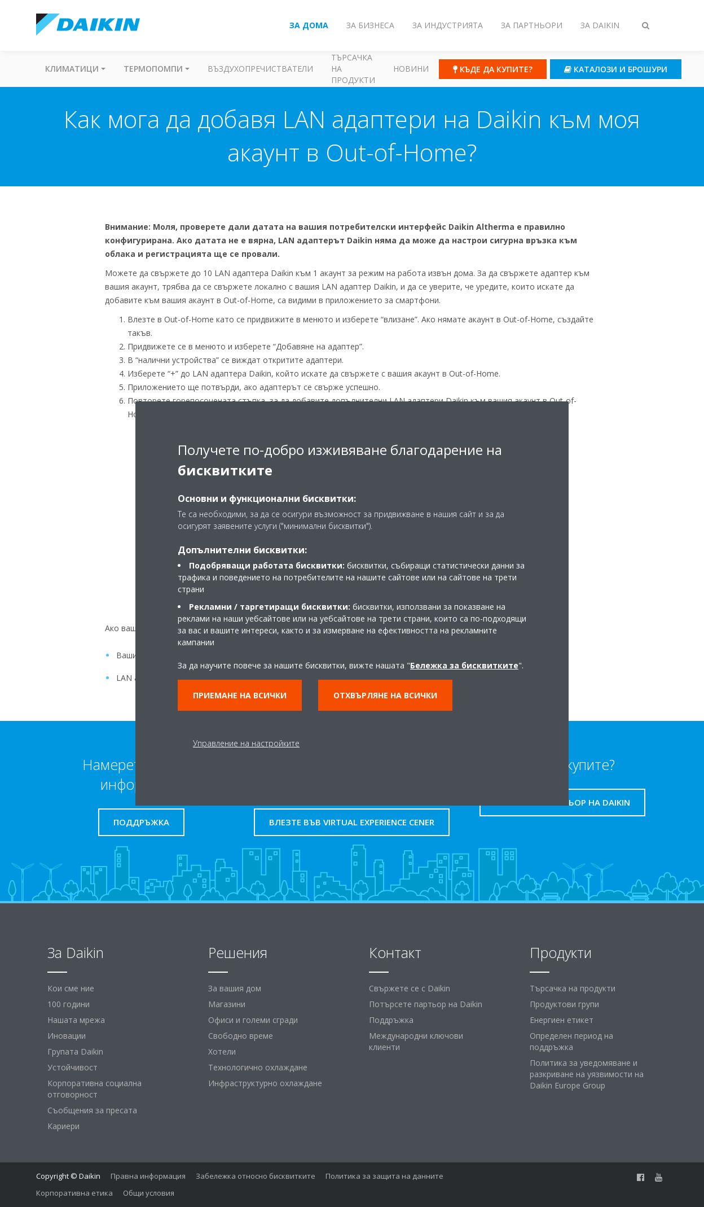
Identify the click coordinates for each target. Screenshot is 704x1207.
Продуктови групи (564, 1004)
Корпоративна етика (74, 1193)
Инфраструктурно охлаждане (265, 1083)
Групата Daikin (75, 1051)
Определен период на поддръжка (571, 1041)
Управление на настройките (246, 743)
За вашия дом (234, 988)
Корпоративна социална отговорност (94, 1089)
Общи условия (148, 1193)
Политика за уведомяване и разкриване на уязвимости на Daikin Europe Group (587, 1074)
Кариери (63, 1126)
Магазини (226, 1004)
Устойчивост (72, 1067)
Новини (411, 68)
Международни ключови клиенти (416, 1041)
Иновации (66, 1035)
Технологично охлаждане (257, 1067)
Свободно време (240, 1035)
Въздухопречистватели (260, 68)
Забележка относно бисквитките (255, 1176)
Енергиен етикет (561, 1019)
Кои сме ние (70, 988)
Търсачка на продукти (353, 68)
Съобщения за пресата (92, 1110)
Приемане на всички (240, 695)
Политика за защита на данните (384, 1176)
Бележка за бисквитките (464, 665)
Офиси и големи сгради (253, 1019)
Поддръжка (391, 1019)
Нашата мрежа (76, 1019)
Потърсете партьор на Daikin (425, 1004)
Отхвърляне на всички (385, 695)
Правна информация (148, 1176)
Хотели (222, 1051)
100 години (68, 1004)
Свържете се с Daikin (409, 988)
